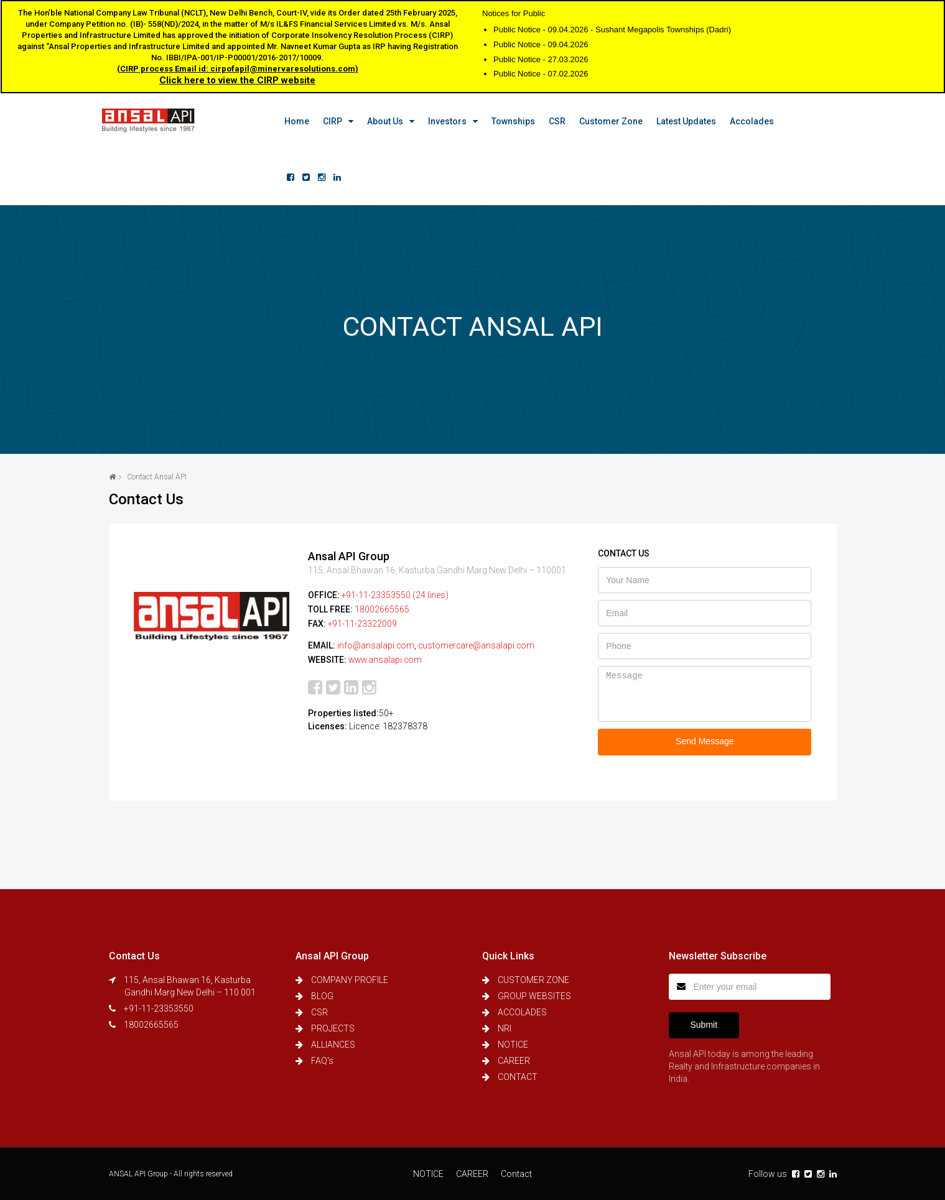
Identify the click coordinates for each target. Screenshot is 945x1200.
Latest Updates (679, 121)
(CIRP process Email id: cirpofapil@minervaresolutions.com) (237, 68)
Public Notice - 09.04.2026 (540, 44)
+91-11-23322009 (363, 622)
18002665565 (382, 609)
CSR (550, 121)
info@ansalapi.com (376, 643)
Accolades (745, 121)
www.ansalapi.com (386, 657)
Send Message (704, 741)
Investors (440, 121)
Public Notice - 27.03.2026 (540, 59)
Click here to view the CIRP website (237, 80)
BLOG (322, 996)
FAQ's (322, 1061)
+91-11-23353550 (158, 1008)
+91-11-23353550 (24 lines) (395, 595)
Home (289, 121)
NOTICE (513, 1045)
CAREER (514, 1061)
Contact (516, 1174)
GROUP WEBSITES (534, 996)
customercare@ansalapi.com (478, 643)
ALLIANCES (333, 1045)
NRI (504, 1028)
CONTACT (518, 1077)
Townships (506, 121)
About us (378, 121)
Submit (704, 1025)
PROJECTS (333, 1028)
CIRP (325, 121)
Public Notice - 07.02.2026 (540, 73)
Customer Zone (604, 121)
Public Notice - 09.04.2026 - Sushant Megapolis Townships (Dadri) (612, 29)
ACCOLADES (522, 1012)
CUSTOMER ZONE (533, 980)
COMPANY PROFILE (349, 980)
